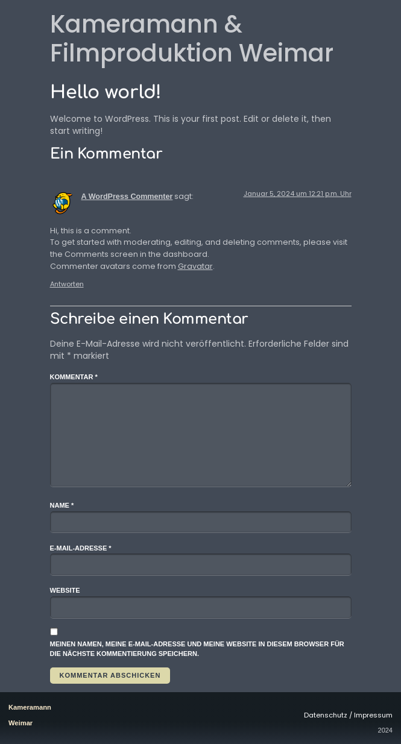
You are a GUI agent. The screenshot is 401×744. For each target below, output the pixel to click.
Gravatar (195, 266)
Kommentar (74, 376)
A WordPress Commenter (127, 196)
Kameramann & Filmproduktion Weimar (191, 38)
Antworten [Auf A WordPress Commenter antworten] (67, 284)
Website (65, 590)
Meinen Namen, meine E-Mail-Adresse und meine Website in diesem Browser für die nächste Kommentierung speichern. (197, 649)
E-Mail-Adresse (81, 548)
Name (62, 505)
